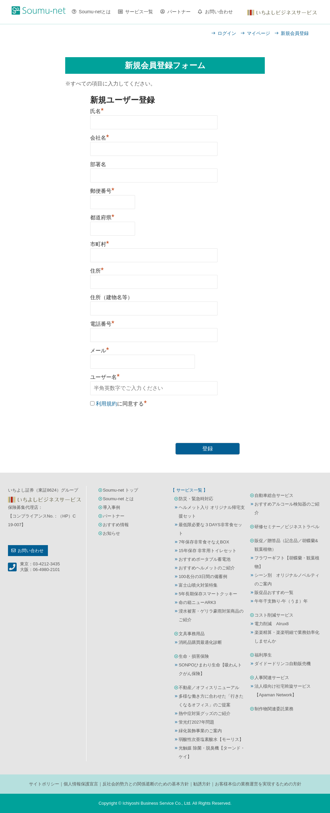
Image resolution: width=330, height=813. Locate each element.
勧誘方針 (202, 783)
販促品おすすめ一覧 (273, 592)
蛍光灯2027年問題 (196, 722)
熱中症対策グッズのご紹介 (205, 713)
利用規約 (106, 403)
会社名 (99, 138)
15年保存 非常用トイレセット (208, 550)
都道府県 (102, 217)
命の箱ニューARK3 (197, 602)
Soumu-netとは (95, 11)
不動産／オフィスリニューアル (209, 687)
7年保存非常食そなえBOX (204, 541)
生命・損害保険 (194, 656)
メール (99, 350)
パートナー (179, 11)
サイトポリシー (44, 783)
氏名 (97, 111)
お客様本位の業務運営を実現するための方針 (258, 783)
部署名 (98, 164)
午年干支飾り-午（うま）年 (281, 601)
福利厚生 (263, 654)
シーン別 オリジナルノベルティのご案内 (286, 579)
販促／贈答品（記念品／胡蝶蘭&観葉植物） (286, 545)
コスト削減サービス (273, 615)
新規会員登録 (295, 33)
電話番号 (102, 324)
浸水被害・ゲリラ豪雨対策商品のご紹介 (211, 615)
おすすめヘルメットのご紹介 (207, 567)
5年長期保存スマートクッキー (208, 593)
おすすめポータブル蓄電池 (205, 559)
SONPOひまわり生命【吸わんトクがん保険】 (210, 669)
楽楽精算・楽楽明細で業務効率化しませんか (286, 636)
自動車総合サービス (273, 495)
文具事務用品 (192, 633)
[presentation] (140, 426)
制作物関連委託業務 (273, 708)
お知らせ (111, 533)
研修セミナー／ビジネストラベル (286, 526)
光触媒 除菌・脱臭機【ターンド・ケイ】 (212, 752)
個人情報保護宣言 (81, 783)
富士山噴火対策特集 (198, 585)
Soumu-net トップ (120, 490)
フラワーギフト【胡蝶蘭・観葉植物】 (286, 562)
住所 (97, 271)
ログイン (227, 33)
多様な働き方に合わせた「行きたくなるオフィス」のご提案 (211, 700)
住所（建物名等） (111, 297)
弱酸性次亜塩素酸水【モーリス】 (211, 739)
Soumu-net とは (118, 498)
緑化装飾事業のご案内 (200, 730)
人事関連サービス (271, 677)
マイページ (258, 33)
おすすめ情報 (116, 524)
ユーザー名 (105, 377)
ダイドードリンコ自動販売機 (282, 663)
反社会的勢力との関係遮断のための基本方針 (145, 783)
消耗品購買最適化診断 (200, 642)
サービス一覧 (139, 11)
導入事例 (111, 507)
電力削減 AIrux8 (271, 623)
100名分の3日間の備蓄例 (203, 576)
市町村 (99, 244)
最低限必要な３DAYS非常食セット (210, 529)
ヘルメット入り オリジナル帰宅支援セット (212, 512)
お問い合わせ (219, 11)
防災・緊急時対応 (196, 498)
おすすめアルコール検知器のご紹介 (286, 508)
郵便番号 (102, 191)
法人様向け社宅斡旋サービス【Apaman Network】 (282, 690)
